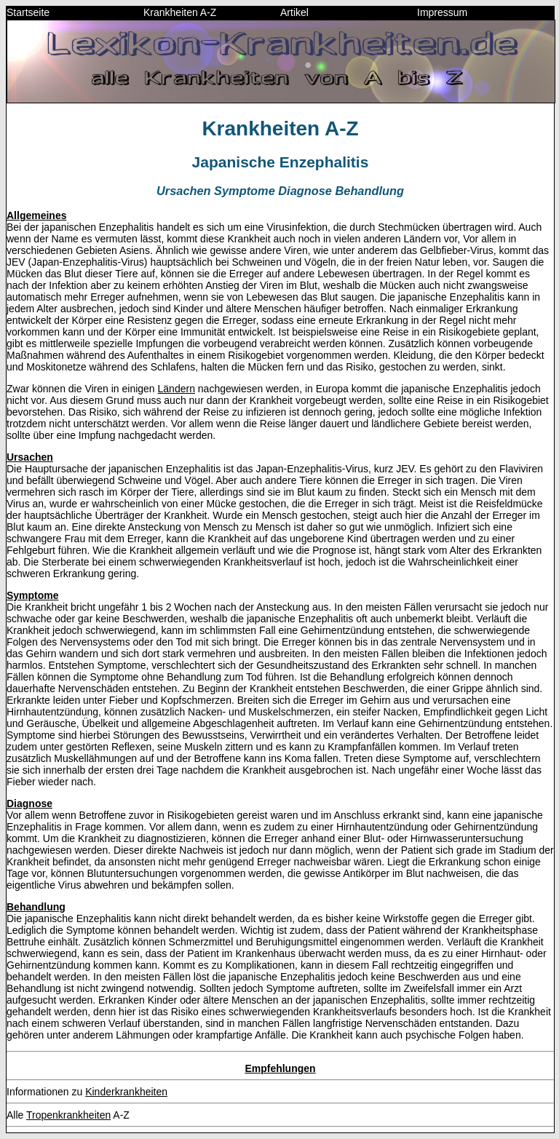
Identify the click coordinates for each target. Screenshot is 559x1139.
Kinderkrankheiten (126, 1092)
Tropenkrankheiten (68, 1115)
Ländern (176, 388)
